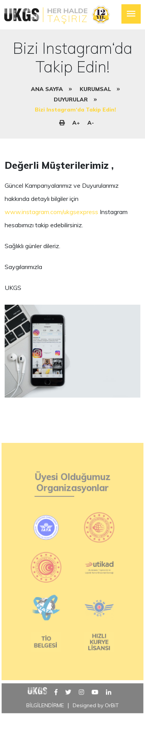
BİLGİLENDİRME (45, 715)
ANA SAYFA (47, 89)
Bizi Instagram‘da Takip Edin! (75, 109)
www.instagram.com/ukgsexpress (51, 212)
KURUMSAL (95, 89)
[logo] (56, 15)
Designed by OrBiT (95, 715)
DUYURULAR (71, 99)
